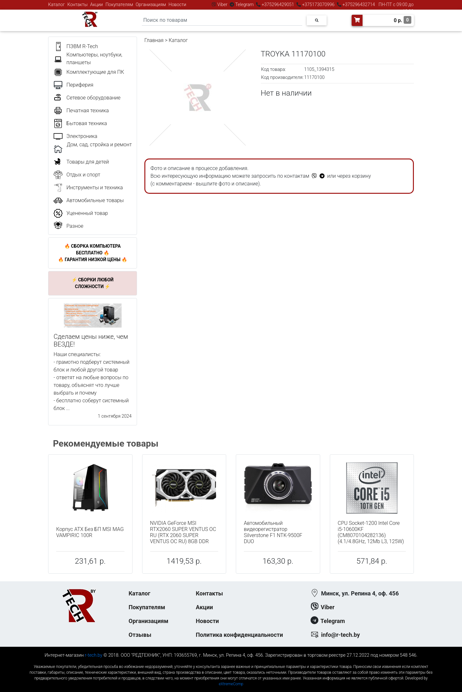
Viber (222, 4)
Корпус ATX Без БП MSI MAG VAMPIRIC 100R (90, 532)
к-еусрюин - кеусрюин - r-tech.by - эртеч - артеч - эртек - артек (231, 661)
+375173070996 (318, 4)
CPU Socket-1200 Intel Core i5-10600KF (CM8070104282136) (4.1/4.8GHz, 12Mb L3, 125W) (371, 532)
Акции (96, 4)
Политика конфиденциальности (239, 634)
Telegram (244, 4)
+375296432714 (358, 4)
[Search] (222, 20)
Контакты (77, 4)
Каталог (56, 4)
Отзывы (140, 634)
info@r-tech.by (340, 634)
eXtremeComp (231, 684)
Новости (177, 4)
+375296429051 (278, 4)
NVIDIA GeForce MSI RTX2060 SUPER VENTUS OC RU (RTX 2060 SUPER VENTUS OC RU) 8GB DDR (183, 532)
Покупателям (119, 4)
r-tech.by (93, 655)
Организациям (151, 4)
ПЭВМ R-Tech (82, 46)
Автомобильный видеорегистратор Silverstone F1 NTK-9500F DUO (273, 532)
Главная (154, 40)
